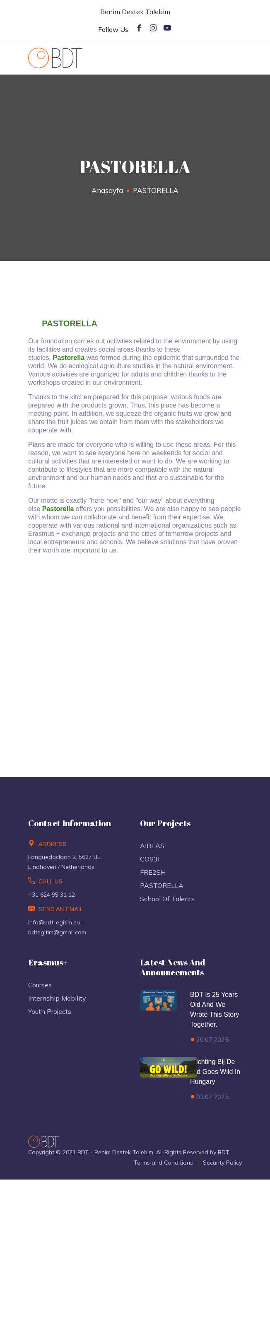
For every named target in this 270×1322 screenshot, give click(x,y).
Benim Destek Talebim (135, 11)
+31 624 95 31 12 (51, 894)
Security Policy (222, 1162)
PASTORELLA (161, 885)
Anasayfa (107, 190)
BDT (223, 1152)
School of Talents (167, 899)
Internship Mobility (57, 998)
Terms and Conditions (163, 1162)
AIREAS (152, 846)
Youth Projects (49, 1011)
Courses (40, 985)
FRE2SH (153, 872)
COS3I (149, 859)
